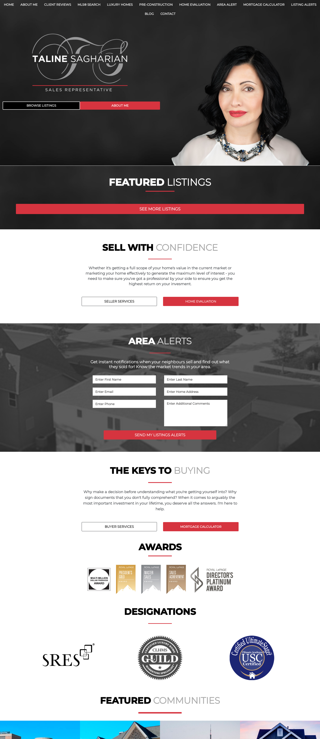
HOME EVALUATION (200, 301)
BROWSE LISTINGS (41, 105)
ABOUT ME (120, 105)
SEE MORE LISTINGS (159, 209)
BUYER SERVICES (119, 527)
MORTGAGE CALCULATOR (200, 527)
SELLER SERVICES (119, 301)
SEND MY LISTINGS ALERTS (160, 435)
